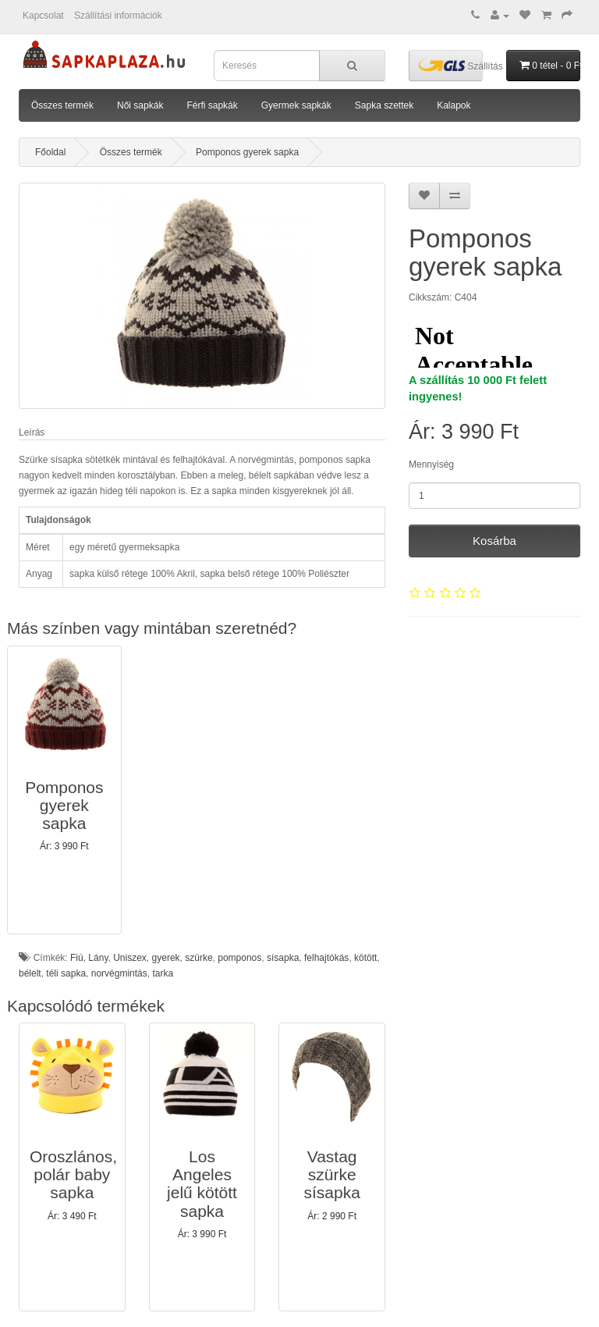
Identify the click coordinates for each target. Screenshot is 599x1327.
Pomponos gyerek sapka (247, 152)
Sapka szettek (384, 105)
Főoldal (50, 152)
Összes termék (62, 105)
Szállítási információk (118, 15)
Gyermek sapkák (296, 105)
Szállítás (451, 65)
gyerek (166, 957)
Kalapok (453, 105)
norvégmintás (119, 973)
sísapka (283, 957)
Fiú (76, 957)
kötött (365, 957)
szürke (198, 957)
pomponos (239, 957)
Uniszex (130, 957)
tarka (162, 973)
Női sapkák (140, 105)
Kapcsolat (43, 15)
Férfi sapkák (211, 105)
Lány (98, 957)
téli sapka (66, 973)
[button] (64, 790)
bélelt (30, 973)
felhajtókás (326, 957)
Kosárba (494, 540)
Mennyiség (431, 464)
